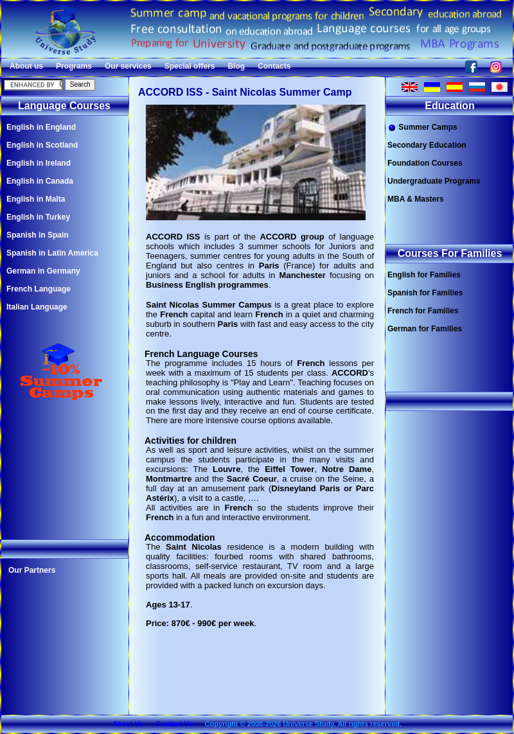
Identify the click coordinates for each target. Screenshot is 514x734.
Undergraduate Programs (434, 181)
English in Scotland (42, 145)
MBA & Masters (415, 199)
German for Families (424, 328)
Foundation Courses (425, 163)
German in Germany (43, 271)
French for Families (423, 310)
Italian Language (36, 306)
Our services (128, 66)
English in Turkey (38, 217)
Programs (74, 66)
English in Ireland (38, 163)
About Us (128, 724)
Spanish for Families (425, 292)
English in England (41, 127)
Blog (236, 66)
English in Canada (39, 181)
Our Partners (31, 570)
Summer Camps (422, 127)
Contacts (274, 66)
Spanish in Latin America (52, 253)
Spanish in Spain (37, 235)
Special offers (189, 66)
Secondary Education (426, 145)
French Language (38, 288)
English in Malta (35, 199)
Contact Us (174, 724)
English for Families (424, 274)
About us (26, 66)
